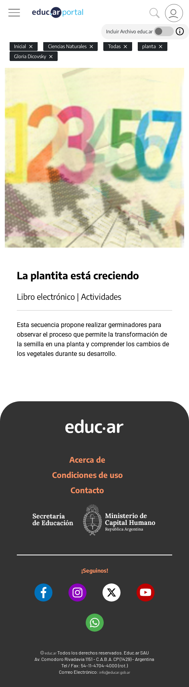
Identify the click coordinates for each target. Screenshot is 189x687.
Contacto (87, 490)
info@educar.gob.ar (114, 672)
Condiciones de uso (87, 475)
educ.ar (50, 653)
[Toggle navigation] (7, 4)
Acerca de (87, 459)
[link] (174, 13)
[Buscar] (154, 13)
